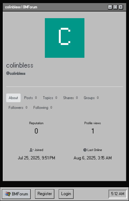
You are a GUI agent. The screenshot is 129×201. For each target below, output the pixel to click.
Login (66, 194)
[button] (16, 194)
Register (45, 194)
